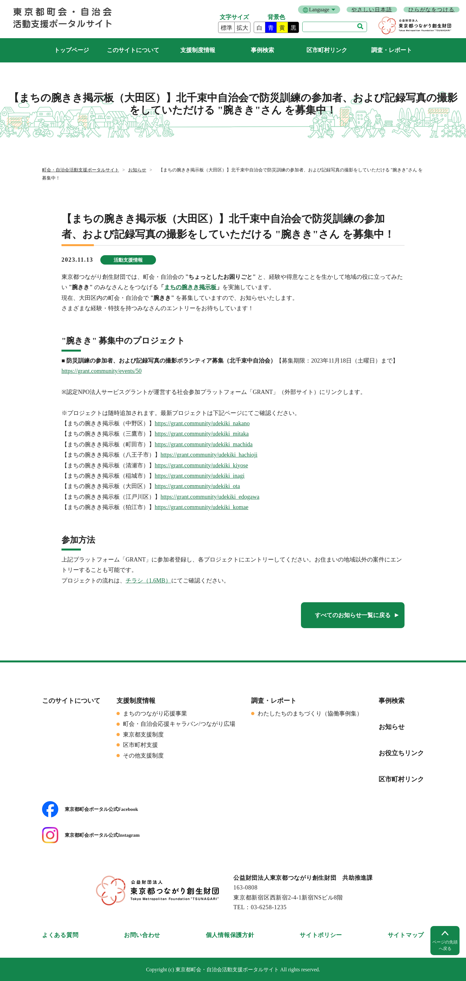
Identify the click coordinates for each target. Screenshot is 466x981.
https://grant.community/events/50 (101, 371)
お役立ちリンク (401, 753)
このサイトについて (133, 50)
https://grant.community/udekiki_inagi (199, 476)
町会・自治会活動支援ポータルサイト (71, 50)
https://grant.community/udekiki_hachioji (209, 455)
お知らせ (137, 170)
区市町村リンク (326, 50)
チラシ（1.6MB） (148, 580)
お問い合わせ (142, 935)
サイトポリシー (321, 935)
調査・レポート (391, 50)
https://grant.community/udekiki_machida (203, 444)
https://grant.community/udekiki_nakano (202, 423)
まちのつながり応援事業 (155, 713)
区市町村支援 (140, 745)
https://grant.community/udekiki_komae (201, 507)
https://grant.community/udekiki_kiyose (201, 465)
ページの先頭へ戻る (445, 945)
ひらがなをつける (431, 9)
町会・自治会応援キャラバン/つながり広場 (179, 724)
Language (319, 9)
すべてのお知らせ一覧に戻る (353, 615)
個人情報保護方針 (230, 935)
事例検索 (262, 50)
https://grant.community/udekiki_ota (197, 486)
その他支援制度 (143, 755)
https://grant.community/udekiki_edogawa (210, 497)
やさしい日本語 (371, 9)
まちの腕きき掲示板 (190, 287)
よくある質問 (60, 935)
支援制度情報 (197, 50)
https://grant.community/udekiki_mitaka (202, 434)
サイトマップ (406, 935)
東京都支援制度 (143, 734)
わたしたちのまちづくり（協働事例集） (310, 713)
